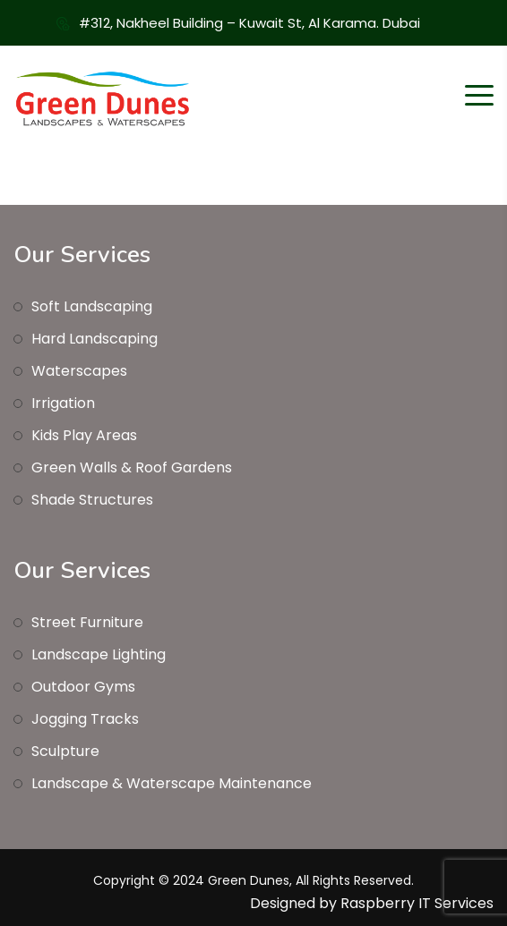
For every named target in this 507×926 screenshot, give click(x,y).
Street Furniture (87, 622)
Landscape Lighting (98, 654)
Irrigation (63, 403)
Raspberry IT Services (417, 903)
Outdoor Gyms (83, 686)
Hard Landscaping (94, 338)
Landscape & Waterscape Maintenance (171, 783)
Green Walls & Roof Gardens (131, 467)
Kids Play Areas (84, 435)
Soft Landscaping (91, 306)
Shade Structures (92, 499)
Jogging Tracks (85, 719)
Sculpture (65, 751)
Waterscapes (79, 371)
